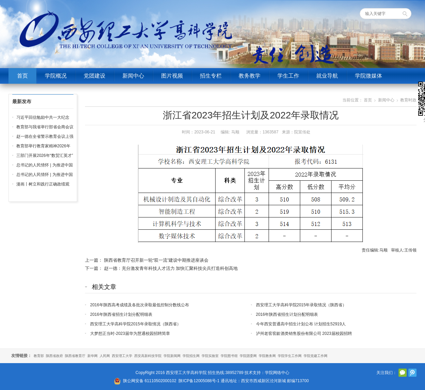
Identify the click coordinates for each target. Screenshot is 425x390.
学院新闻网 (172, 356)
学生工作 (288, 76)
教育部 (39, 356)
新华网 (92, 356)
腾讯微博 (412, 373)
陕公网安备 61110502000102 (149, 380)
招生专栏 (211, 76)
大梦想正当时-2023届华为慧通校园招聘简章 (130, 333)
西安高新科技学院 (148, 356)
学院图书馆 (229, 356)
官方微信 (402, 373)
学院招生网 (191, 356)
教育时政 (408, 100)
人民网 (105, 356)
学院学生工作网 (290, 356)
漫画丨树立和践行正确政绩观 (42, 184)
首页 (22, 76)
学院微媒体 (368, 76)
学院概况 (56, 76)
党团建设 (94, 76)
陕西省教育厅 (75, 356)
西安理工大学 (122, 356)
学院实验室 (210, 356)
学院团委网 (248, 356)
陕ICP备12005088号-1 (198, 380)
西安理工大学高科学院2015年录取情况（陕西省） (301, 305)
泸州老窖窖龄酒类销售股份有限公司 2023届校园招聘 (304, 333)
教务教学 (249, 76)
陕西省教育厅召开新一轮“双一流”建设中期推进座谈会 (156, 260)
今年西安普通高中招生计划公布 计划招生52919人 (301, 324)
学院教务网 (267, 356)
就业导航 (327, 76)
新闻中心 (133, 76)
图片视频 (172, 76)
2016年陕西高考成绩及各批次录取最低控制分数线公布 (139, 305)
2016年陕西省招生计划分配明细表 (121, 314)
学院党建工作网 (315, 356)
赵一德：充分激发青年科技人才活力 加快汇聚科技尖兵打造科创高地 (171, 268)
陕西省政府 (54, 356)
